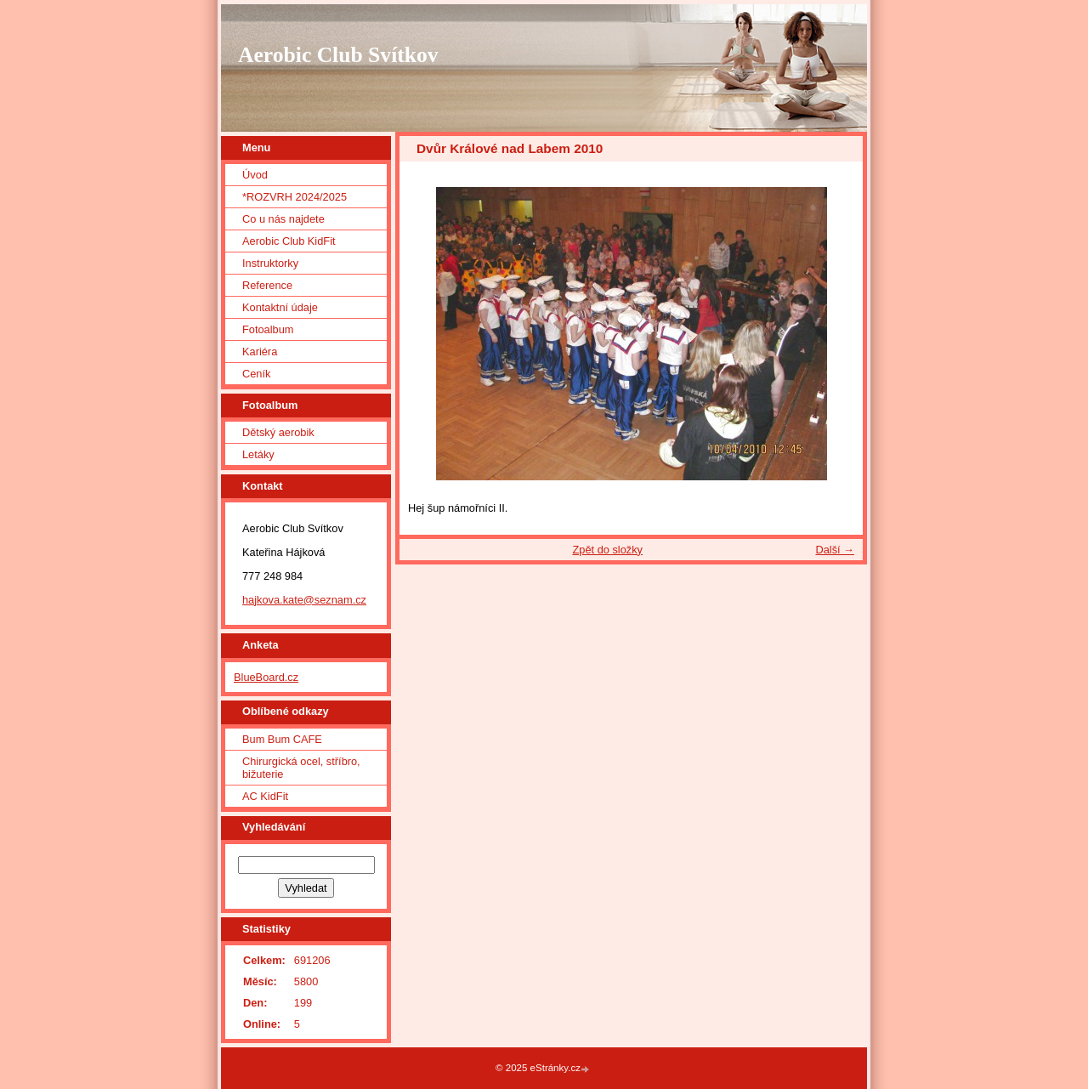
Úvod (255, 174)
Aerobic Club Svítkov (338, 55)
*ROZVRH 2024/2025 (294, 196)
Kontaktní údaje (280, 307)
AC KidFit (265, 796)
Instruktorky (270, 263)
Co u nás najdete (283, 219)
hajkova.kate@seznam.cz (304, 599)
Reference (267, 285)
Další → (834, 549)
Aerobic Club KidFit (289, 241)
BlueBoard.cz (266, 677)
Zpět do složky (607, 549)
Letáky (258, 454)
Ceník (256, 373)
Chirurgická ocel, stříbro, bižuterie (301, 767)
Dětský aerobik (278, 432)
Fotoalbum (267, 329)
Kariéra (259, 351)
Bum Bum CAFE (282, 739)
